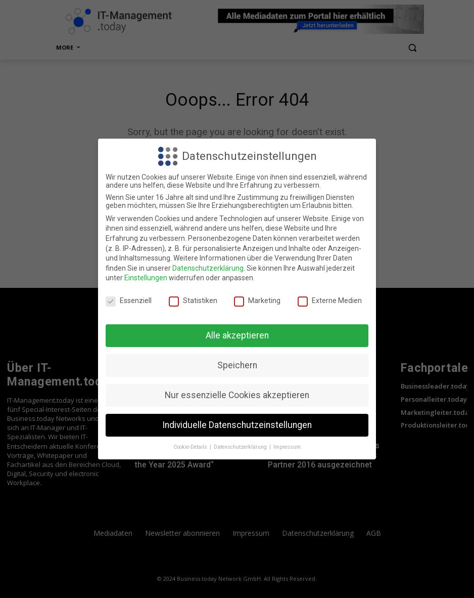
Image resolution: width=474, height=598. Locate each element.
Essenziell (129, 300)
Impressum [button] (287, 447)
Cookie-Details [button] (191, 447)
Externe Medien (330, 300)
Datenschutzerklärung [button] (241, 447)
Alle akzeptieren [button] (237, 335)
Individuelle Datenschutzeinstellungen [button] (237, 425)
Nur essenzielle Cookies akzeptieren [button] (237, 395)
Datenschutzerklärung (208, 268)
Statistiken (193, 300)
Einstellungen (145, 278)
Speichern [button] (237, 365)
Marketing (257, 300)
